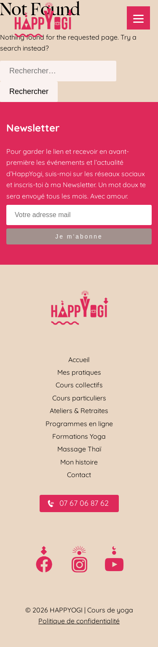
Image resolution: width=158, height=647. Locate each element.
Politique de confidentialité (79, 621)
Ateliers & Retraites (79, 410)
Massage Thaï (79, 449)
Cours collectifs (79, 385)
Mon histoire (79, 462)
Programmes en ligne (79, 423)
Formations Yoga (79, 436)
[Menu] (138, 18)
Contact (79, 474)
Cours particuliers (79, 398)
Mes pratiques (79, 372)
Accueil (79, 359)
